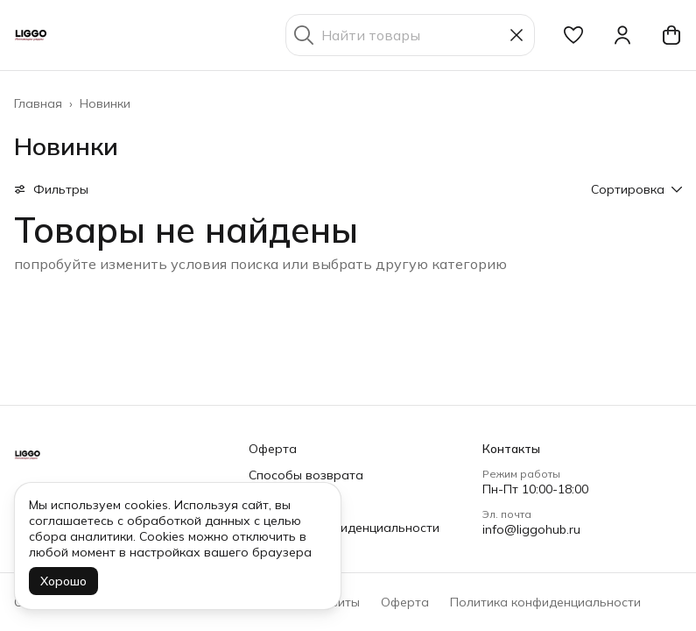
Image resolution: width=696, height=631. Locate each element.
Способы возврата (306, 475)
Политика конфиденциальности (344, 527)
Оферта (273, 449)
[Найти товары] (410, 35)
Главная (38, 103)
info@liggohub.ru (531, 529)
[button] (573, 35)
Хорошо (63, 581)
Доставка (278, 501)
